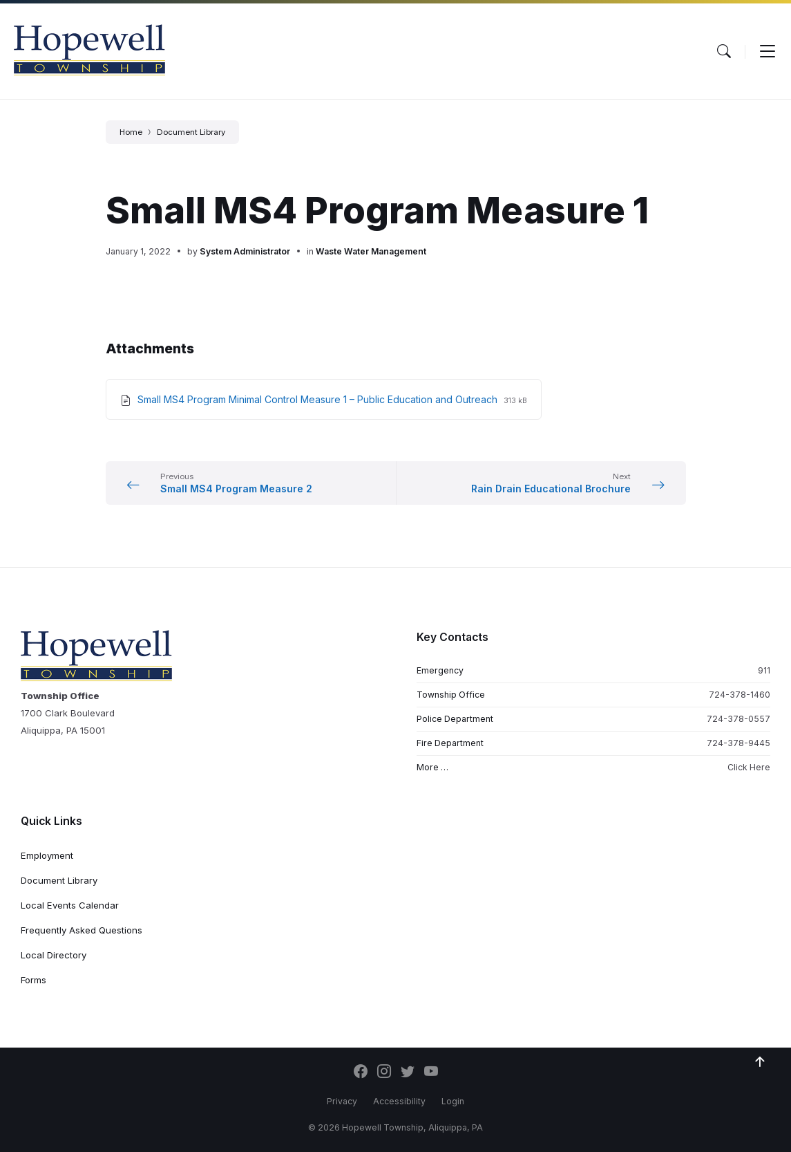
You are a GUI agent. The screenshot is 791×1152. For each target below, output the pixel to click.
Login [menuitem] (452, 1101)
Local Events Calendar (70, 905)
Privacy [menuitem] (342, 1101)
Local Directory (53, 954)
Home (131, 132)
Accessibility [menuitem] (399, 1101)
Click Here (748, 767)
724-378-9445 (738, 743)
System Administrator (245, 251)
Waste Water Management (371, 251)
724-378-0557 (738, 719)
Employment (47, 855)
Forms (33, 979)
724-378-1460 (739, 694)
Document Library (191, 132)
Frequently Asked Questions (81, 930)
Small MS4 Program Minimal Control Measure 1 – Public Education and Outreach (318, 399)
